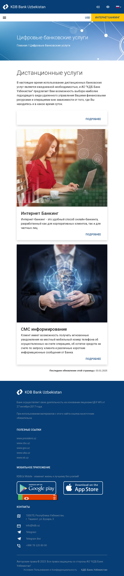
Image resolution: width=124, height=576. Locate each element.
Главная (22, 45)
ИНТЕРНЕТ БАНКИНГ (107, 17)
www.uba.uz (23, 452)
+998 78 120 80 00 (36, 545)
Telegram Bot (33, 538)
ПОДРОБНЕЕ (93, 119)
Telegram (31, 532)
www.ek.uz (23, 457)
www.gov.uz (23, 448)
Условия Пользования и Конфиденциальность (50, 569)
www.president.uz (26, 438)
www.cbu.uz (23, 443)
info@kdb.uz (33, 525)
